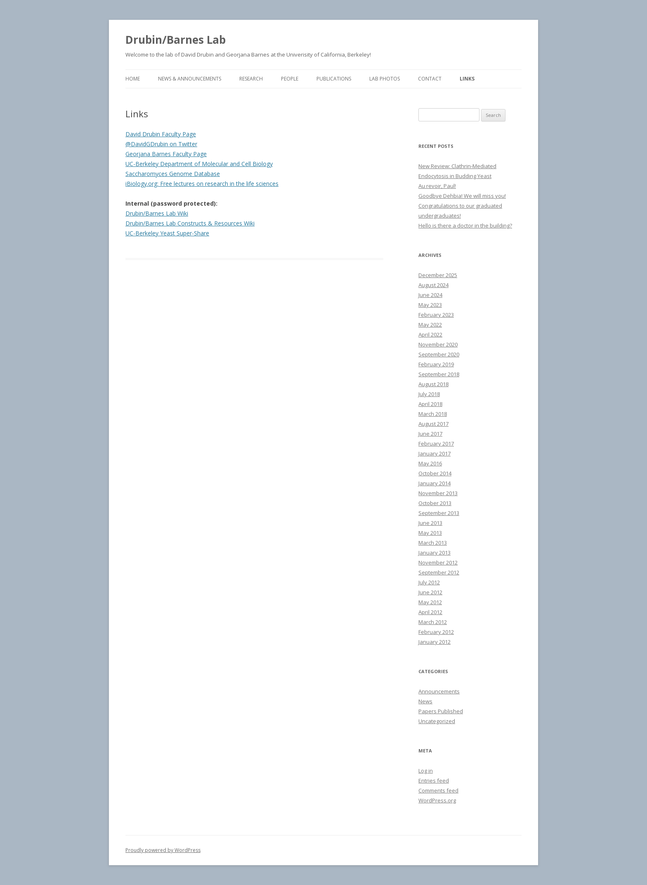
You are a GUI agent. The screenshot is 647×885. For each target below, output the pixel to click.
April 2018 (430, 404)
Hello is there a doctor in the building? (465, 225)
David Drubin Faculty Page (160, 134)
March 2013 (432, 542)
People (289, 78)
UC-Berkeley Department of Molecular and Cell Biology (199, 164)
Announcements (439, 691)
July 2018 (429, 394)
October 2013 (434, 503)
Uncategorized (436, 721)
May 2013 (430, 532)
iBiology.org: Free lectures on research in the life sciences (202, 183)
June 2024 (430, 295)
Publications (333, 78)
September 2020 (438, 354)
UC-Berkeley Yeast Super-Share (167, 233)
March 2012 (432, 622)
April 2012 (430, 612)
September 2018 (438, 374)
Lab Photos (384, 78)
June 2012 (430, 592)
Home (132, 78)
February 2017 (436, 443)
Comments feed (438, 790)
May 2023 (430, 304)
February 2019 (436, 364)
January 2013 (434, 552)
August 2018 (433, 384)
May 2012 (430, 602)
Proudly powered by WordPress (163, 850)
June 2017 (430, 433)
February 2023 (436, 314)
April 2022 (430, 334)
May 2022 (430, 324)
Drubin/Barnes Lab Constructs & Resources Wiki (190, 223)
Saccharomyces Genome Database (172, 174)
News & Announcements (189, 78)
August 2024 (433, 285)
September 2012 (438, 572)
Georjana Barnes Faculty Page (166, 154)
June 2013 (430, 523)
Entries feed (433, 780)
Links (467, 78)
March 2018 (432, 414)
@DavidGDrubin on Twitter (161, 144)
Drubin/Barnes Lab (175, 39)
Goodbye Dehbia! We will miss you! (462, 195)
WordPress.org (437, 800)
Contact (430, 78)
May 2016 (430, 463)
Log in (425, 770)
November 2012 (438, 562)
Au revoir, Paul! (437, 186)
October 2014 (434, 473)
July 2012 (429, 582)
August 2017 (433, 423)
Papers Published (440, 711)
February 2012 (436, 632)
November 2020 (438, 344)
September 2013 (438, 513)
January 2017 (434, 453)
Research (251, 78)
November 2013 (438, 493)
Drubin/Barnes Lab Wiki (156, 213)
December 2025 (437, 275)
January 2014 (434, 483)
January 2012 (434, 641)
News (425, 701)
